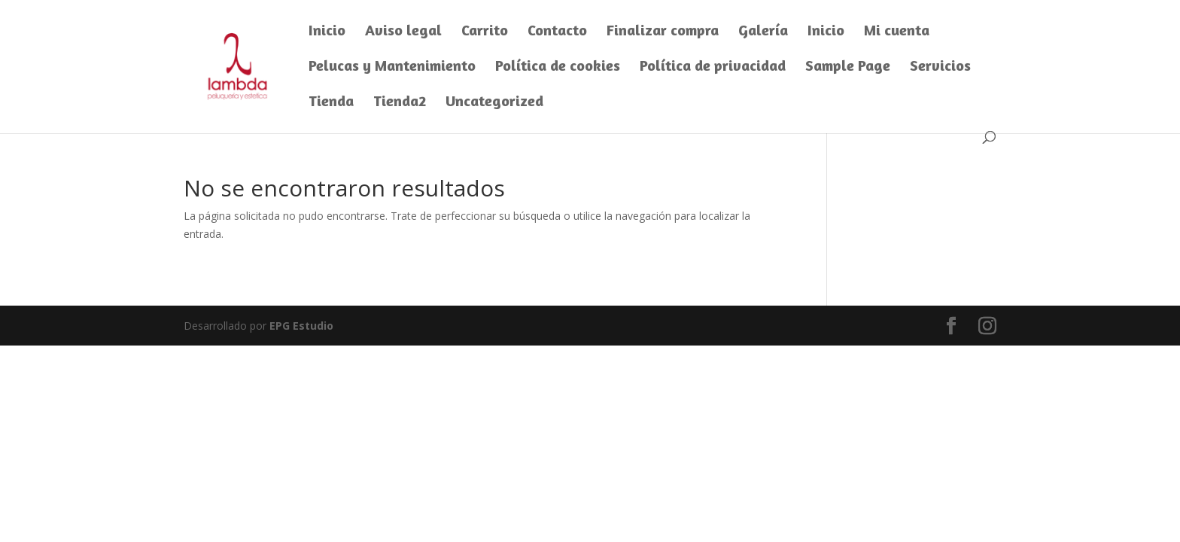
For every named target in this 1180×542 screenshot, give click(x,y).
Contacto (557, 32)
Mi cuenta (896, 32)
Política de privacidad (713, 67)
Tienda (331, 103)
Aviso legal (403, 32)
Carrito (484, 32)
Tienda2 (399, 103)
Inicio (327, 32)
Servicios (940, 67)
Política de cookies (557, 67)
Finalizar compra (663, 32)
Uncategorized (494, 103)
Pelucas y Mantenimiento (392, 67)
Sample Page (847, 67)
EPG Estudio (301, 325)
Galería (763, 32)
